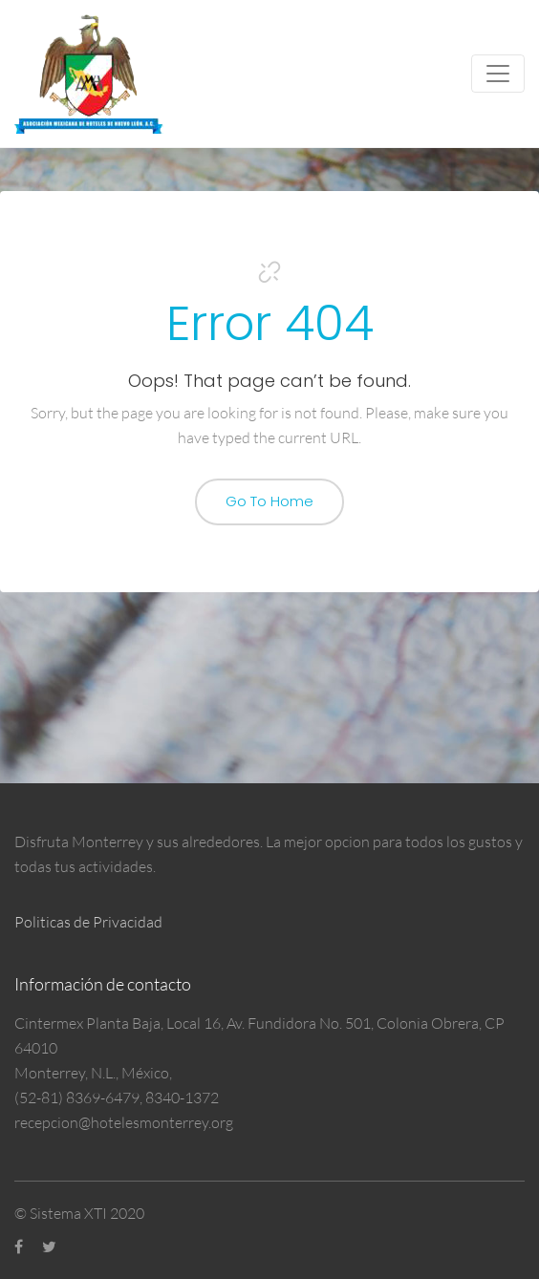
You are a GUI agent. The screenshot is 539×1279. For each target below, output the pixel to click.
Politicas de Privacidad (88, 921)
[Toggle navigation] (498, 73)
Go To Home (269, 501)
